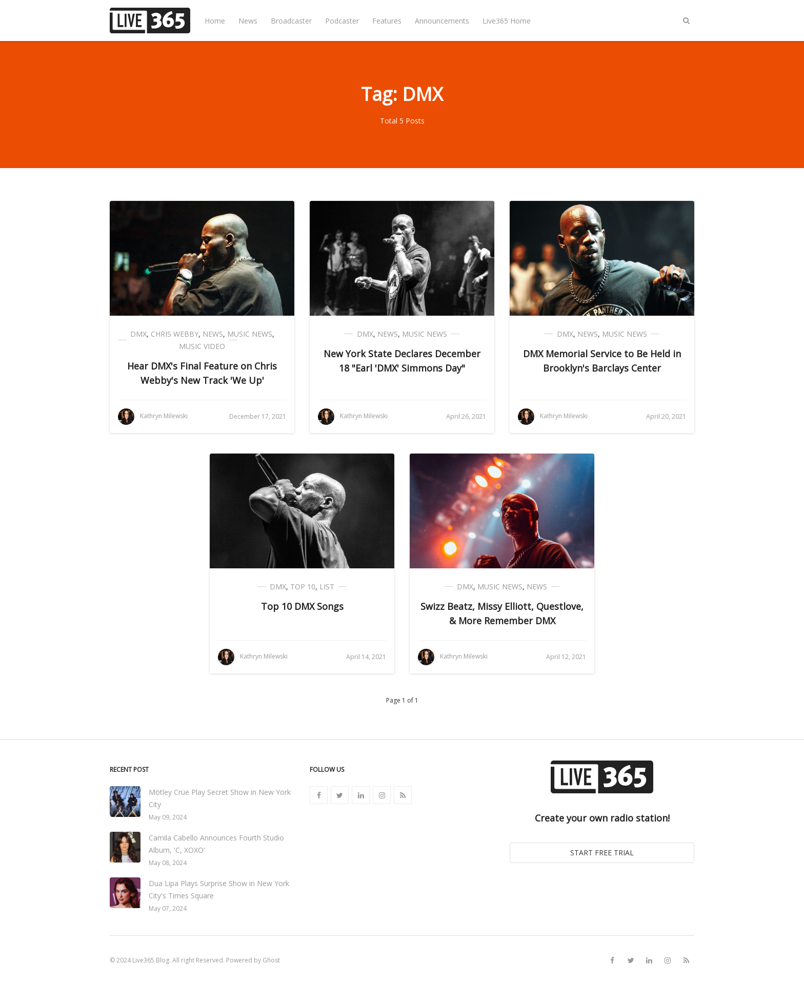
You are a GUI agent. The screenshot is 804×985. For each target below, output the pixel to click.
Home (215, 21)
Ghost (271, 960)
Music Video (202, 346)
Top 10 (302, 586)
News (247, 21)
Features (386, 21)
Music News (249, 334)
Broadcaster (291, 21)
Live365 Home (507, 21)
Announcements (442, 21)
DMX (138, 334)
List (326, 586)
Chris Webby (174, 334)
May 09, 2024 (168, 817)
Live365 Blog (150, 960)
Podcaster (342, 21)
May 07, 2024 (168, 908)
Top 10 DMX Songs (302, 606)
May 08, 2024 (168, 862)
